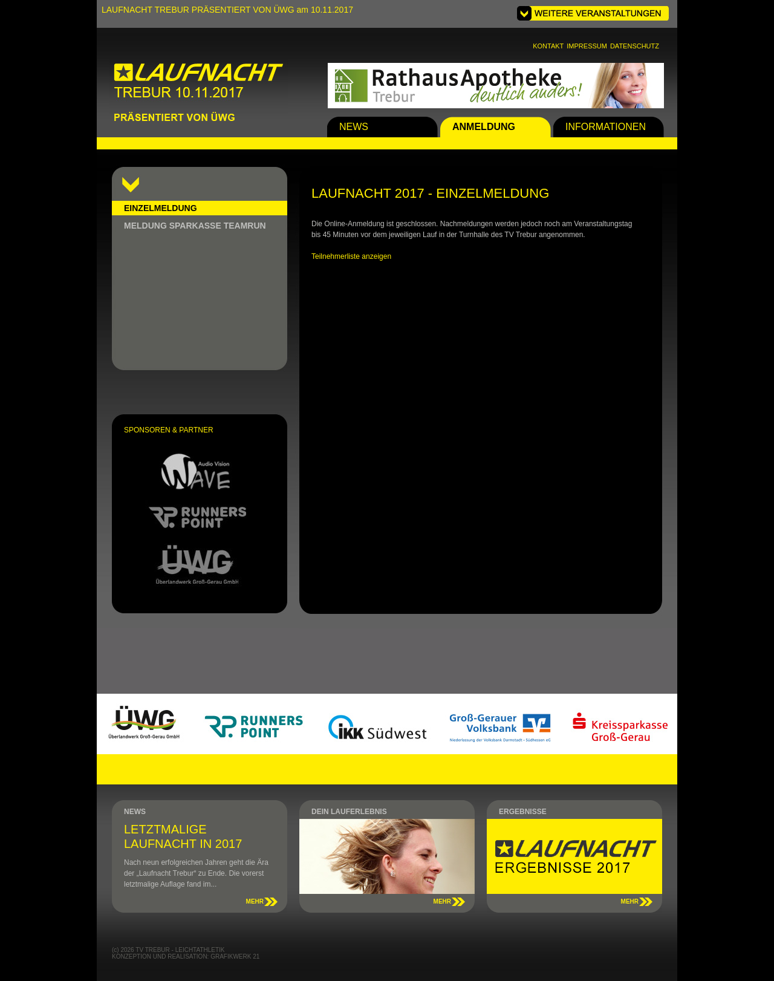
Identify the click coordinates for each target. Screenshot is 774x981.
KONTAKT (548, 46)
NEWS (353, 127)
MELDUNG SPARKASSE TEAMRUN (195, 225)
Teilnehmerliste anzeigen (351, 256)
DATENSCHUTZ (634, 46)
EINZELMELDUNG (160, 208)
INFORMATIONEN (605, 127)
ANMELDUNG (483, 127)
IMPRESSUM (587, 46)
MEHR (255, 901)
